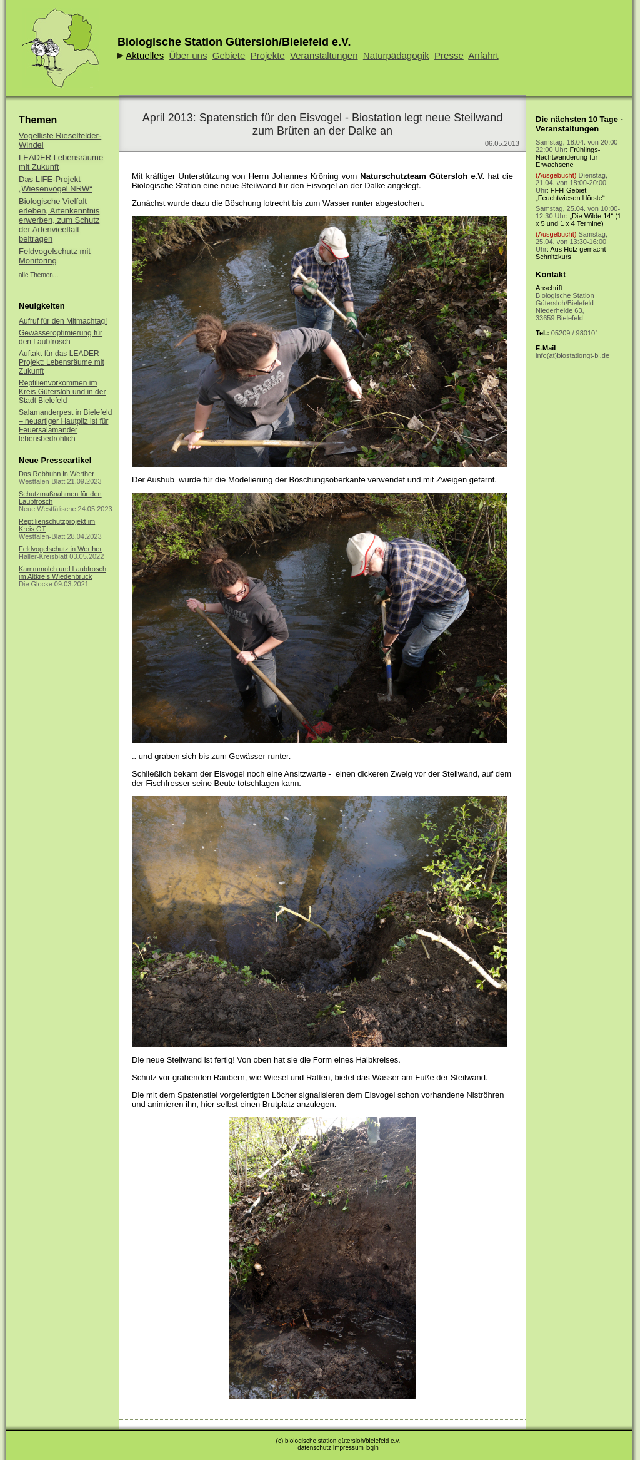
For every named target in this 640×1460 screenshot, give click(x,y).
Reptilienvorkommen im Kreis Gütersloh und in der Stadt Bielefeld (62, 392)
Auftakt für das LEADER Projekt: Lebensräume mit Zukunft (61, 362)
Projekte (268, 55)
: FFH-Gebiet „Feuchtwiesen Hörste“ (572, 186)
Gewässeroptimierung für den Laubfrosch (60, 337)
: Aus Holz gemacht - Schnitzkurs (573, 245)
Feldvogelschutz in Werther (60, 549)
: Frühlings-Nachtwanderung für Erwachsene (578, 153)
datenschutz (314, 1447)
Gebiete (229, 55)
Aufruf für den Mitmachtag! (63, 321)
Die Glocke (35, 584)
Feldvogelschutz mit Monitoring (55, 256)
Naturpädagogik (396, 55)
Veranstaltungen (324, 55)
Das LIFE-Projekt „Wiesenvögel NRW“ (55, 184)
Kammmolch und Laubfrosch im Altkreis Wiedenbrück (62, 572)
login (372, 1447)
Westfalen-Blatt (42, 481)
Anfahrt (483, 55)
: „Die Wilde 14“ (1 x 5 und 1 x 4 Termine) (578, 216)
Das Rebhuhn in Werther (56, 473)
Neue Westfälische (47, 509)
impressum (348, 1447)
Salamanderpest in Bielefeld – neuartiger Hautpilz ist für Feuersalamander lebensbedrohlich (65, 425)
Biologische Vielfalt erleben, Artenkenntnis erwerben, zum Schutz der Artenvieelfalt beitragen (59, 220)
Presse (449, 55)
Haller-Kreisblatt (43, 556)
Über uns (188, 55)
